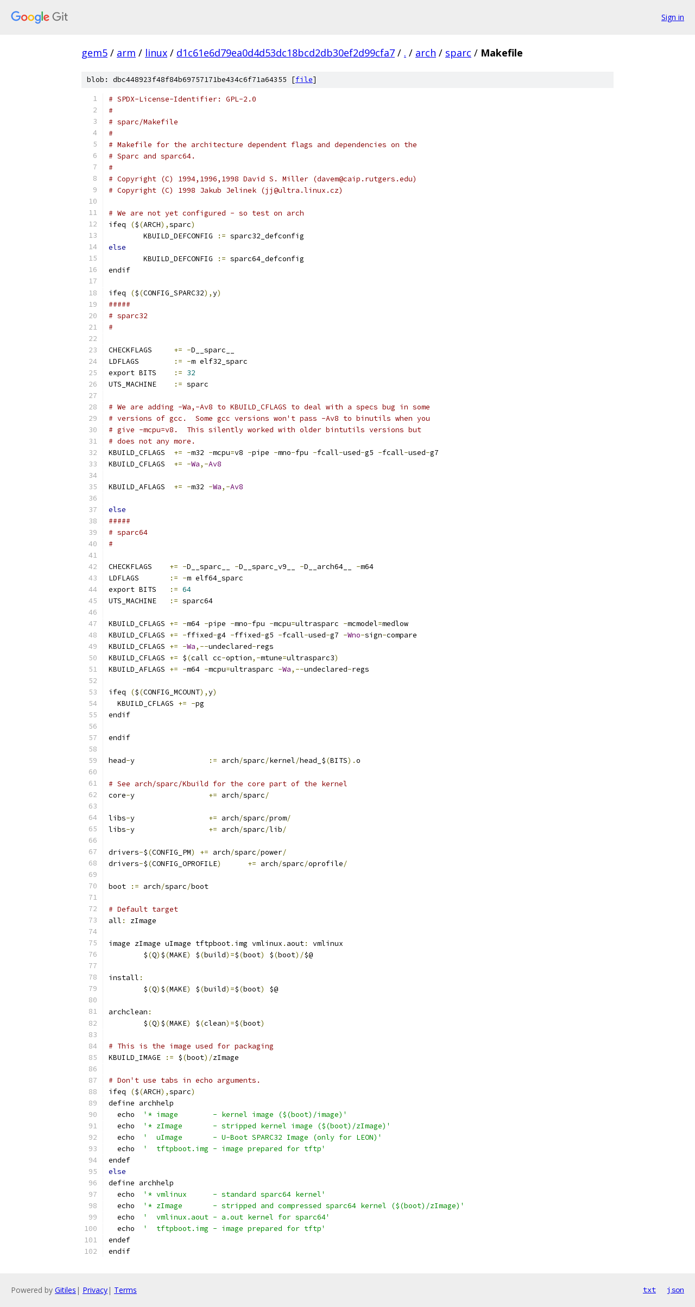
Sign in (672, 17)
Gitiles (65, 1290)
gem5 (94, 52)
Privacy (95, 1290)
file (304, 79)
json (675, 1290)
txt (649, 1290)
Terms (125, 1290)
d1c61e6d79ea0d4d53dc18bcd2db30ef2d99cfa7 (285, 52)
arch (425, 52)
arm (126, 52)
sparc (458, 52)
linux (156, 52)
